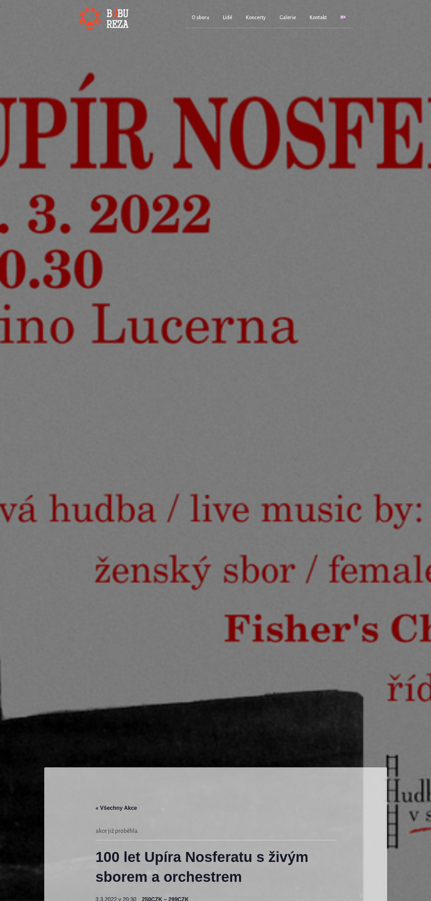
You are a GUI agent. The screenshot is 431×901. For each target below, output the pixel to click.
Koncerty (256, 17)
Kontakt (318, 17)
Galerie (287, 17)
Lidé (227, 17)
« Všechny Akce (116, 808)
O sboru (200, 17)
